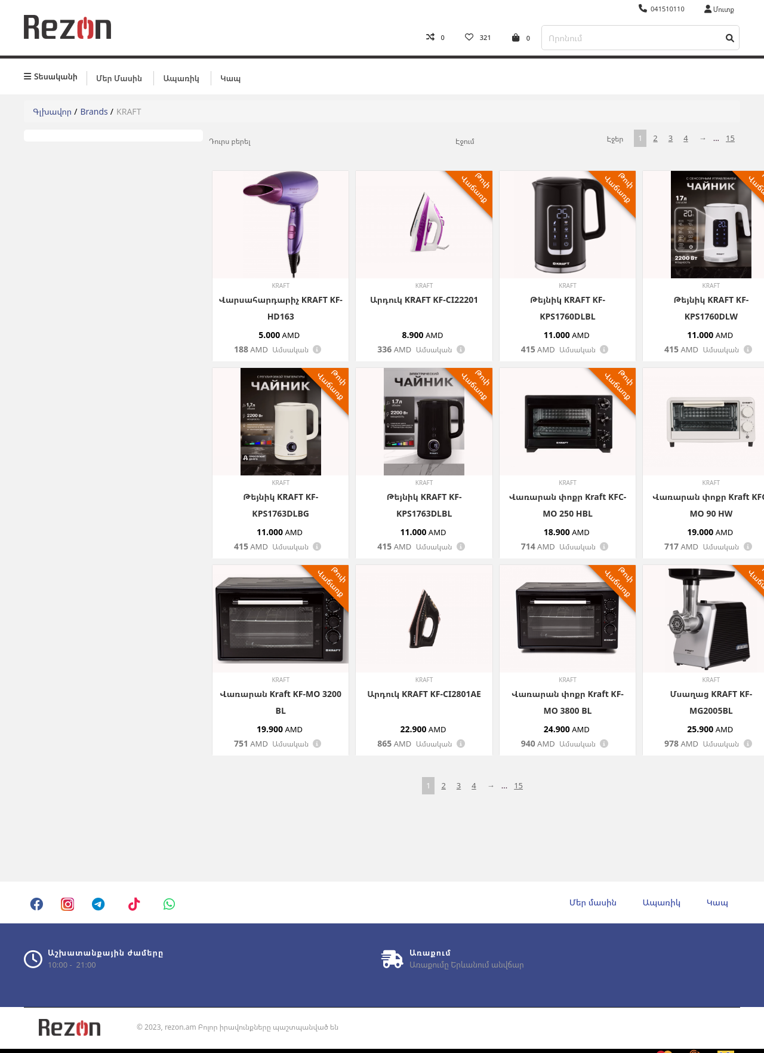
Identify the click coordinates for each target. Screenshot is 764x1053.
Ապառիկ (181, 75)
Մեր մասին (119, 75)
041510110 (662, 8)
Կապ (230, 75)
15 (730, 136)
